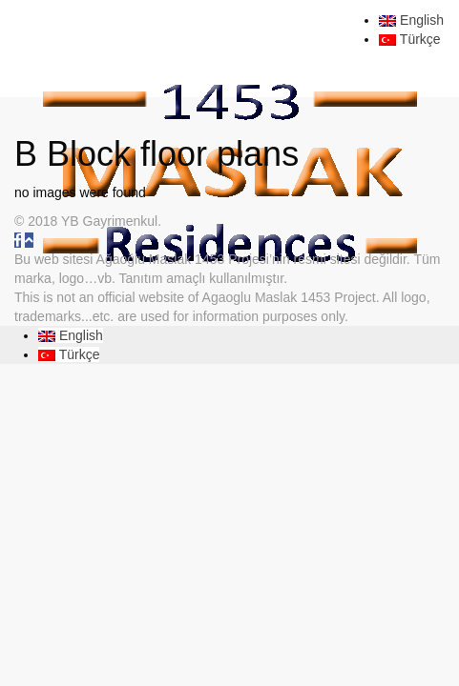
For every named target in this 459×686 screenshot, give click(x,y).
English (411, 20)
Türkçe (409, 39)
